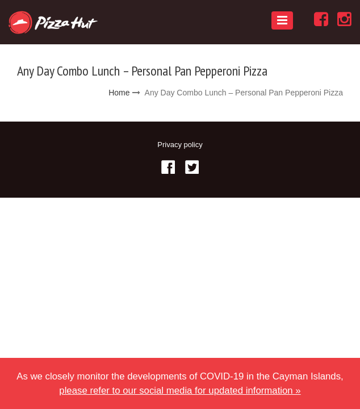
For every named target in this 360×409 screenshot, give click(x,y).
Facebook (168, 167)
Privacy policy (179, 144)
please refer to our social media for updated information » (179, 390)
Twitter (192, 167)
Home (118, 92)
